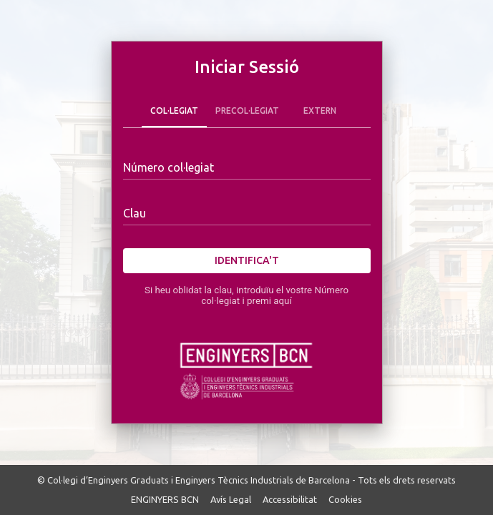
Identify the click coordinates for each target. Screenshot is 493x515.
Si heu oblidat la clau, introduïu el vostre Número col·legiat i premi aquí (246, 295)
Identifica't (247, 260)
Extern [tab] (320, 110)
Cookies (345, 499)
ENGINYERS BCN (165, 499)
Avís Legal (230, 499)
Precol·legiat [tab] (247, 110)
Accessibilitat (290, 499)
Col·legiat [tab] (174, 110)
